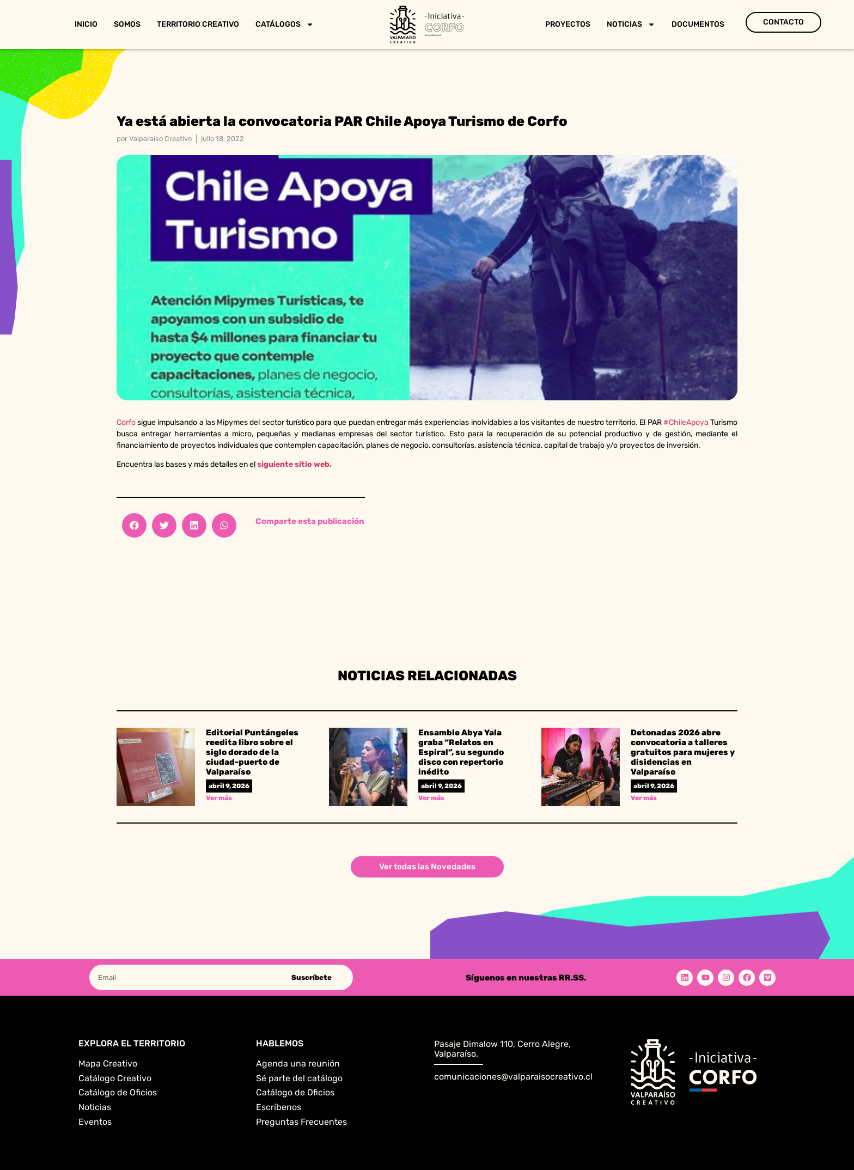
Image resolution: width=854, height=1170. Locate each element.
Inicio (86, 24)
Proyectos (567, 24)
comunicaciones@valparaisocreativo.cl (513, 1076)
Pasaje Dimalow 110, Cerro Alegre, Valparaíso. (502, 1049)
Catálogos (284, 24)
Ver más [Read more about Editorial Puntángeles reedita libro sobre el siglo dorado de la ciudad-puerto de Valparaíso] (219, 798)
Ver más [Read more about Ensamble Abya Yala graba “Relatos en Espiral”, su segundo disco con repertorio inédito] (431, 798)
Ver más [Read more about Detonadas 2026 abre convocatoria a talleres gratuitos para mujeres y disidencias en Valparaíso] (644, 798)
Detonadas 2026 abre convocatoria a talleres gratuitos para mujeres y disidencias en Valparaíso (683, 752)
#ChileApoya (686, 422)
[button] (134, 525)
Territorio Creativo (198, 24)
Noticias (631, 24)
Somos (127, 24)
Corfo (126, 422)
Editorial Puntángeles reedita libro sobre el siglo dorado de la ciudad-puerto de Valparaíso (252, 752)
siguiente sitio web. (294, 464)
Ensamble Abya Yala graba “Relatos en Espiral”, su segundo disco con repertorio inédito (461, 752)
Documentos (698, 24)
